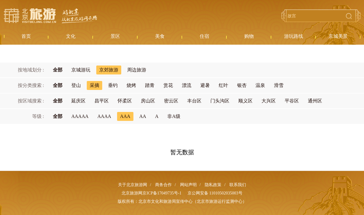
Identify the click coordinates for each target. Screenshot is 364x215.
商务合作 (163, 185)
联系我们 (237, 185)
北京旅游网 (50, 15)
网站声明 (188, 185)
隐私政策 (213, 185)
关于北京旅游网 (132, 185)
